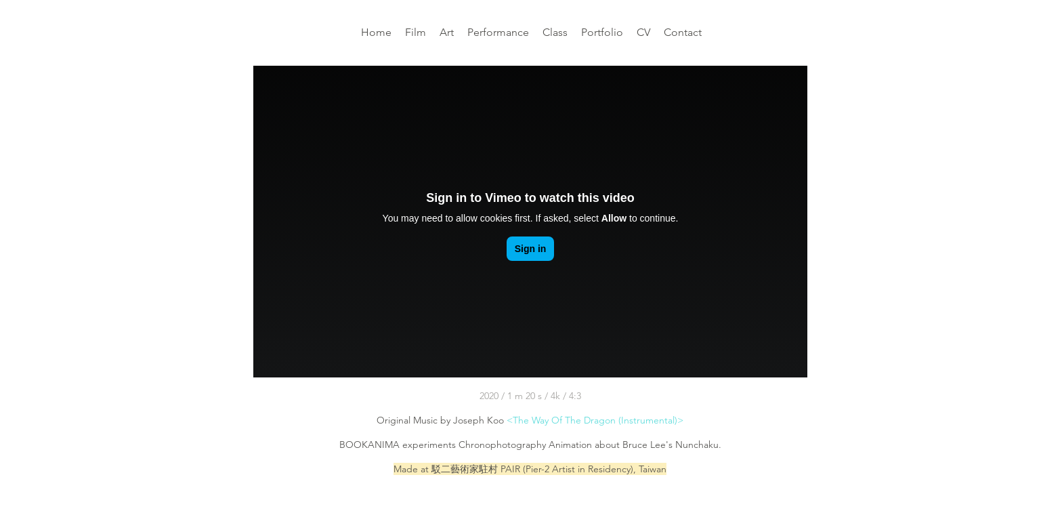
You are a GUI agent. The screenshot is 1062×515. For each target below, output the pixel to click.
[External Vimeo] (530, 221)
